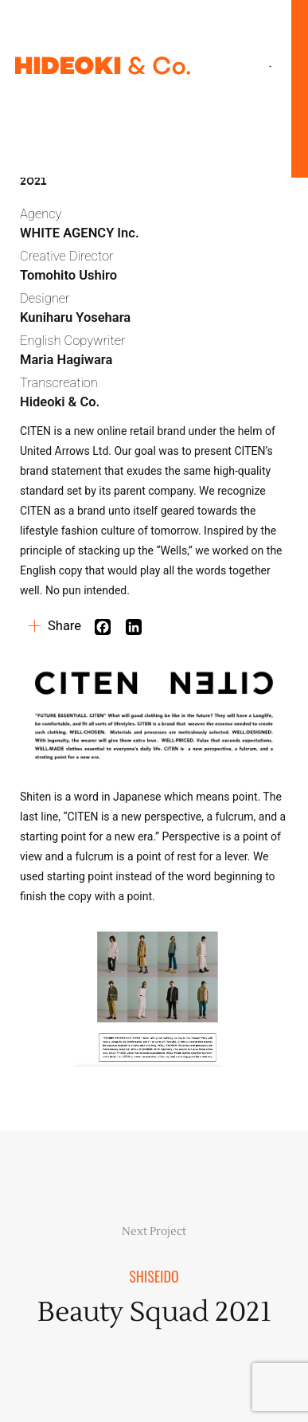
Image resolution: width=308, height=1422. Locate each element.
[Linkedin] (140, 627)
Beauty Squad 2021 (154, 1312)
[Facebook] (109, 627)
